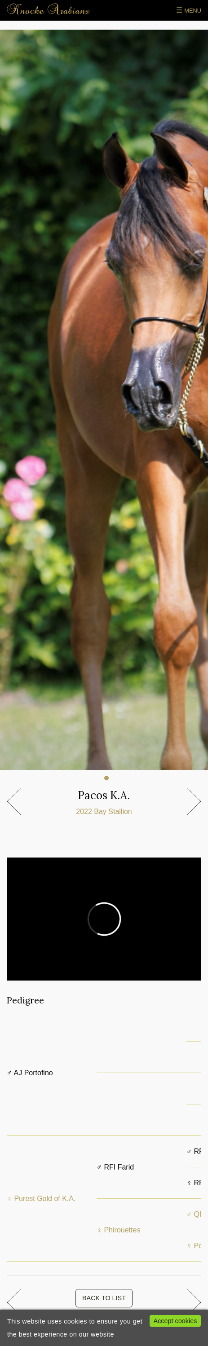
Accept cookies (175, 1320)
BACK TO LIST (104, 1298)
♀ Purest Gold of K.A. (41, 1198)
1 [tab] (106, 778)
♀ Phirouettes (118, 1230)
